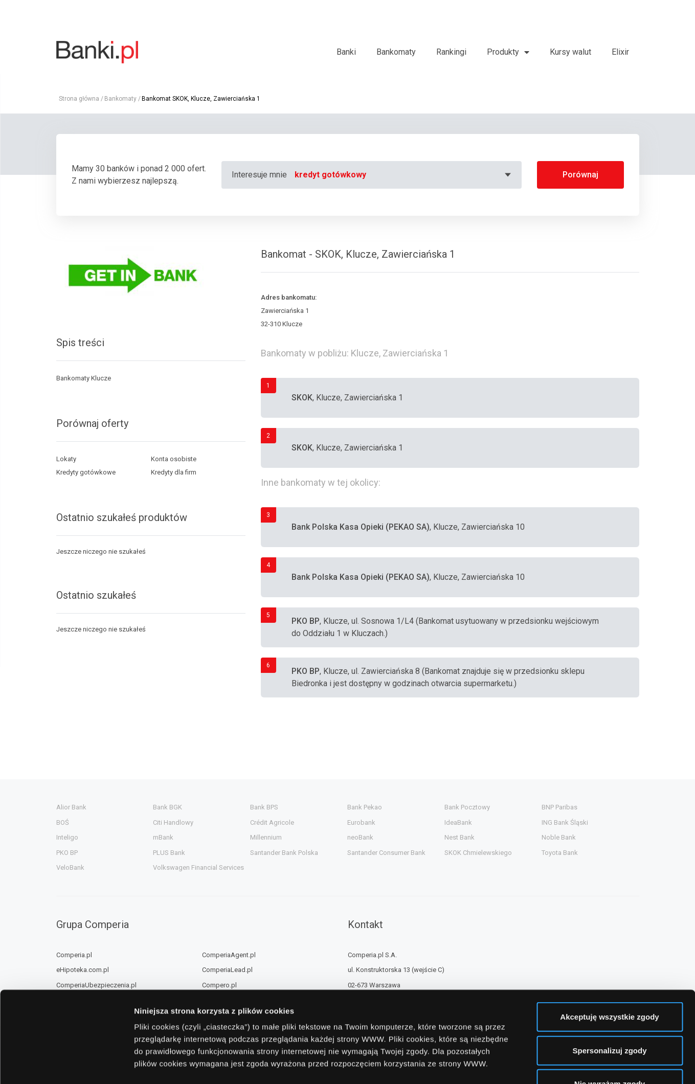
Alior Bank (71, 807)
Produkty (503, 52)
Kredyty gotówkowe (86, 472)
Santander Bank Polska (284, 852)
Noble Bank (559, 837)
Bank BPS (264, 807)
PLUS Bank (169, 852)
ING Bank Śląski (565, 822)
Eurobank (361, 822)
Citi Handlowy (173, 822)
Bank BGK (167, 807)
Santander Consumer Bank (386, 852)
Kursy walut (570, 52)
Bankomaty (396, 52)
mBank (163, 837)
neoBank (360, 837)
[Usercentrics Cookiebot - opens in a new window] (66, 1064)
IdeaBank (458, 822)
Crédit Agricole (272, 822)
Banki (346, 52)
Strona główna (79, 98)
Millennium (266, 837)
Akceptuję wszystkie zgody (609, 938)
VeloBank (70, 867)
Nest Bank (459, 837)
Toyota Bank (560, 852)
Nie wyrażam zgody (609, 1005)
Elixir (620, 52)
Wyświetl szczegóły (582, 1063)
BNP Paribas (559, 807)
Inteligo (67, 837)
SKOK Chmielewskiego (478, 852)
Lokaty (66, 459)
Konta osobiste (173, 459)
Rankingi (451, 52)
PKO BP (67, 852)
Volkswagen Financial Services (198, 867)
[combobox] (404, 175)
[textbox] (404, 175)
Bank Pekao (364, 807)
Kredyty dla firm (173, 472)
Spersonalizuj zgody (609, 972)
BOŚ (62, 822)
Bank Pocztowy (467, 807)
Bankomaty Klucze (83, 378)
